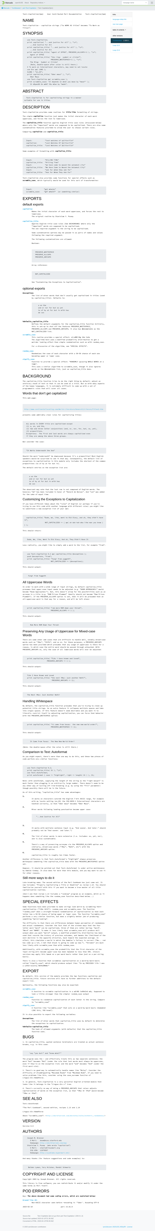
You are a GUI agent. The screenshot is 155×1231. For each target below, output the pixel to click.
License (129, 1227)
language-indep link (119, 19)
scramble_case (29, 335)
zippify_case (28, 359)
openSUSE (19, 3)
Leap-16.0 (116, 45)
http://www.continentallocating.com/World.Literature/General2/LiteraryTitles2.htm (63, 409)
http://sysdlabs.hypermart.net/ (55, 1153)
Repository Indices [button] (37, 3)
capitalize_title (30, 221)
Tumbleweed (16, 8)
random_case (28, 351)
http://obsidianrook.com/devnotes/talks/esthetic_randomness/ (75, 1116)
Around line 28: (30, 1200)
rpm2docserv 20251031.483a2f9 (114, 1227)
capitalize (28, 209)
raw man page (118, 24)
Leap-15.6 (116, 50)
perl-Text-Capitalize (29, 8)
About (27, 3)
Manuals (6, 8)
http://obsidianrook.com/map (53, 1143)
